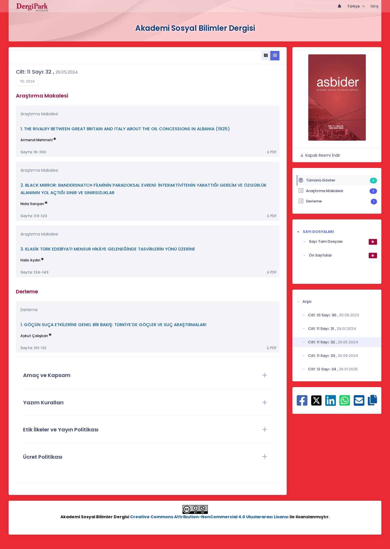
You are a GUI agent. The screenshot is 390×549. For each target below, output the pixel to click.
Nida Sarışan (32, 203)
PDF (271, 152)
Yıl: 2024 (27, 81)
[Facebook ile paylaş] (302, 403)
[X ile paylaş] (316, 400)
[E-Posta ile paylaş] (359, 403)
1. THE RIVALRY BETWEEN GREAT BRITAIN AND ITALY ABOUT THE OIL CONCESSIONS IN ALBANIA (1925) (125, 129)
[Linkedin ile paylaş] (330, 403)
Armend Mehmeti (36, 139)
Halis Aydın (30, 260)
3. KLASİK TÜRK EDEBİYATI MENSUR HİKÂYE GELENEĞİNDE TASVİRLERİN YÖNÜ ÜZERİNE (107, 249)
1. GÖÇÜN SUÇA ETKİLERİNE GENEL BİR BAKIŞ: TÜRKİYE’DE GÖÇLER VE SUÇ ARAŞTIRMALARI (113, 325)
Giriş (374, 6)
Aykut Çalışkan (34, 335)
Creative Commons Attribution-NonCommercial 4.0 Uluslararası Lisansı (209, 517)
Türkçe (354, 6)
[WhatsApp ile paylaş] (344, 403)
